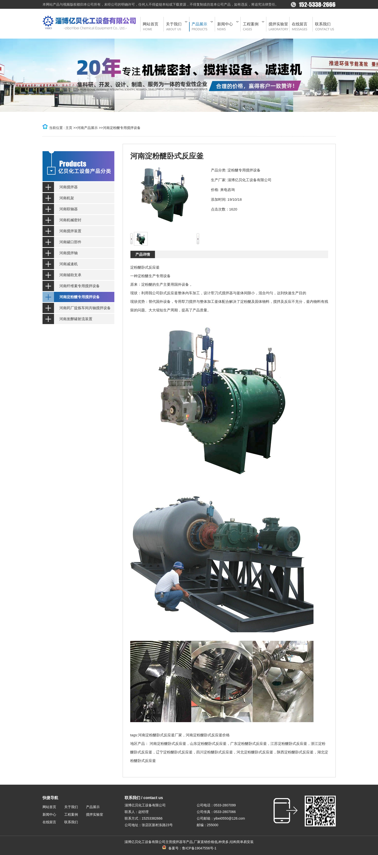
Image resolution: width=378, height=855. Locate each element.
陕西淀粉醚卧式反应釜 (295, 752)
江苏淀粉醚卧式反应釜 (288, 743)
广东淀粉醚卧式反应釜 (248, 743)
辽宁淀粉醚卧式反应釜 (174, 752)
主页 (68, 128)
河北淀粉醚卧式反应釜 (255, 752)
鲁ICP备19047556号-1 (199, 848)
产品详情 (142, 254)
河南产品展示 (87, 128)
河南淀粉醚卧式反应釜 (168, 743)
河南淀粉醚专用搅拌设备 (121, 128)
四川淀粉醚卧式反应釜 (214, 752)
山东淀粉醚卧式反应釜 (208, 743)
